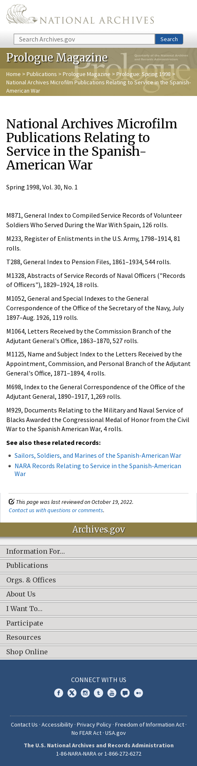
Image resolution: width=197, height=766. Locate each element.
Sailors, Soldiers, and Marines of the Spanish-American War (98, 455)
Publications (42, 74)
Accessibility (57, 724)
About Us (21, 594)
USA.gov (115, 733)
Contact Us (24, 724)
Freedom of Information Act (149, 724)
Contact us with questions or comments (56, 510)
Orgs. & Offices (31, 580)
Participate (24, 623)
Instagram (85, 693)
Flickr (138, 693)
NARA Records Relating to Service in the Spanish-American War (98, 470)
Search (169, 39)
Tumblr (98, 693)
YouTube (112, 693)
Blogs (125, 693)
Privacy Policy (94, 724)
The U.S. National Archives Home (80, 16)
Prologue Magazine (87, 74)
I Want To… (24, 609)
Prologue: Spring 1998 (143, 74)
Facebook (59, 693)
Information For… (35, 551)
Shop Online (27, 652)
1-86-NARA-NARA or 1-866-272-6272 (98, 753)
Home (13, 74)
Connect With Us (98, 679)
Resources (23, 637)
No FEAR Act (86, 733)
